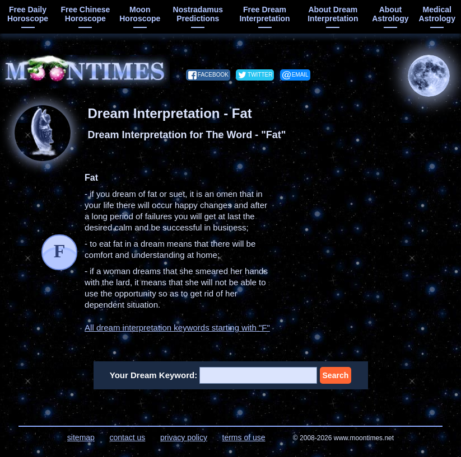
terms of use (244, 437)
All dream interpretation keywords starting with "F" (177, 327)
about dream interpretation (333, 14)
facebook (213, 75)
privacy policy (183, 437)
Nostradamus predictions (198, 14)
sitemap (81, 437)
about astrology (390, 14)
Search (336, 375)
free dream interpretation (264, 14)
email (300, 75)
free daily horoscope (27, 14)
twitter (260, 75)
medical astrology (437, 14)
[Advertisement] (371, 242)
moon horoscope (139, 14)
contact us (127, 437)
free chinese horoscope (85, 14)
